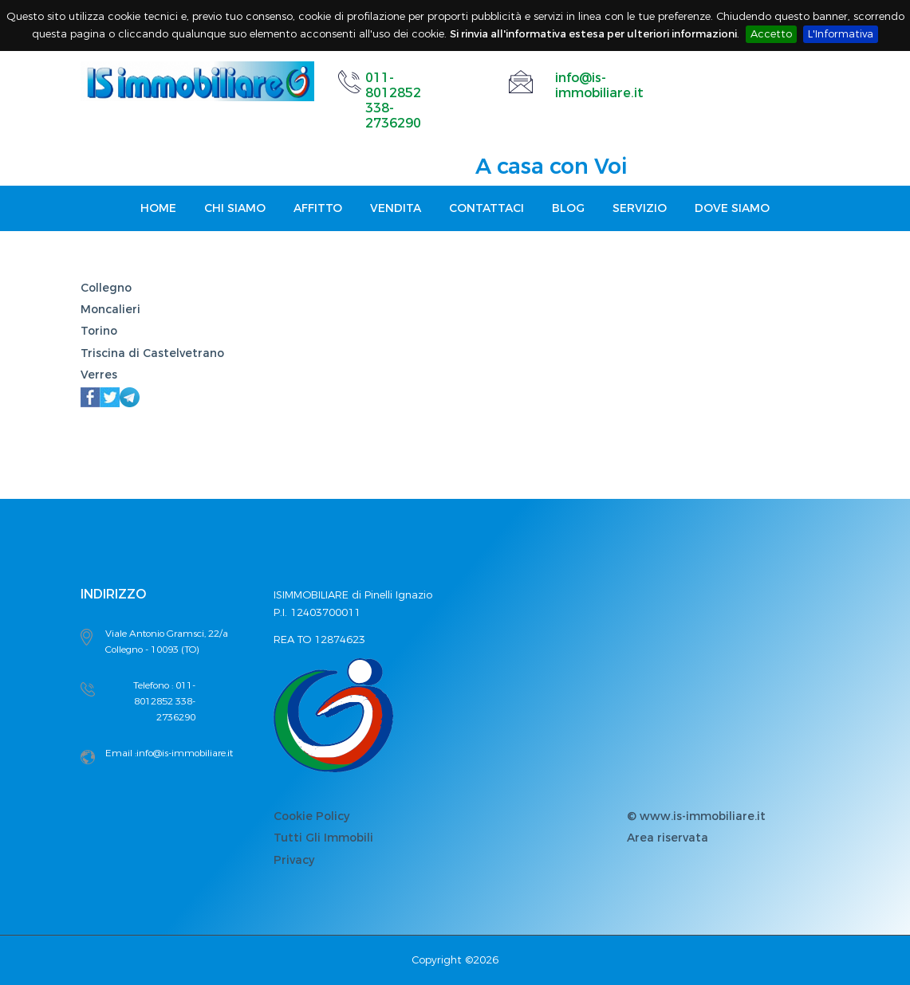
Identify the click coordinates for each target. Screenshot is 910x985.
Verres (99, 375)
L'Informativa (840, 34)
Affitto (317, 208)
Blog (568, 208)
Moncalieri (110, 309)
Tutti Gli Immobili (323, 838)
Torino (99, 331)
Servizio (640, 208)
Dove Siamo (732, 208)
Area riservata (667, 838)
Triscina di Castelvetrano (152, 353)
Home (158, 208)
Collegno (106, 288)
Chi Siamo (235, 208)
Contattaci (486, 208)
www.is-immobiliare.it (703, 816)
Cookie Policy (311, 816)
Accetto (771, 34)
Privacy (294, 860)
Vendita (395, 208)
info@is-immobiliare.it (599, 85)
